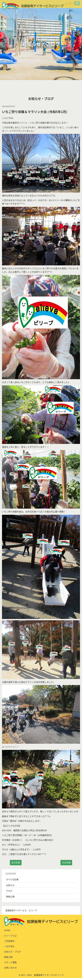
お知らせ (10, 885)
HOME (7, 930)
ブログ (9, 890)
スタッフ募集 (10, 962)
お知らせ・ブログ (12, 951)
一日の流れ (9, 946)
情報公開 (10, 896)
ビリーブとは (10, 935)
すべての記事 (12, 879)
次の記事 (66, 862)
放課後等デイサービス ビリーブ (21, 910)
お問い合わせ (10, 967)
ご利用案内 (9, 941)
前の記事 (15, 862)
